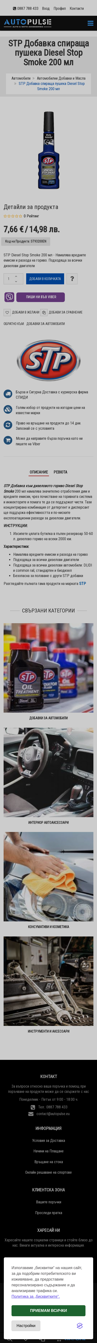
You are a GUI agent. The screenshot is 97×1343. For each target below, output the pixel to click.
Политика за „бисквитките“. (36, 1296)
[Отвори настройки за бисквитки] (26, 1326)
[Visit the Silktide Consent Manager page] (79, 1326)
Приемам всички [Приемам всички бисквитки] (48, 1311)
